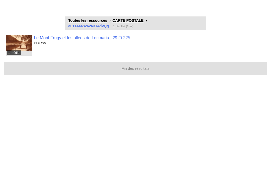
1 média (14, 53)
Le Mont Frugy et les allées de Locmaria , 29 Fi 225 (82, 38)
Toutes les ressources (87, 20)
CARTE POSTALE (127, 20)
